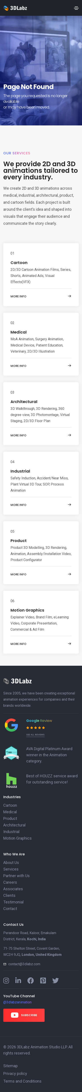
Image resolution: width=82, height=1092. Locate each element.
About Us (11, 862)
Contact (10, 908)
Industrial (20, 471)
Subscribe (24, 1015)
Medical (18, 332)
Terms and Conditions (22, 1081)
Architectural (23, 401)
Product (18, 540)
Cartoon (19, 262)
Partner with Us (16, 875)
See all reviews (35, 734)
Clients (9, 895)
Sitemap (10, 1065)
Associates (13, 889)
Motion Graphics (27, 610)
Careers (10, 882)
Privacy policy (15, 1073)
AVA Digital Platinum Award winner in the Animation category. (49, 754)
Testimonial (13, 902)
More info (41, 296)
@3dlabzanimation (17, 1002)
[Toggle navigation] (76, 8)
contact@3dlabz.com (24, 964)
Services (11, 869)
